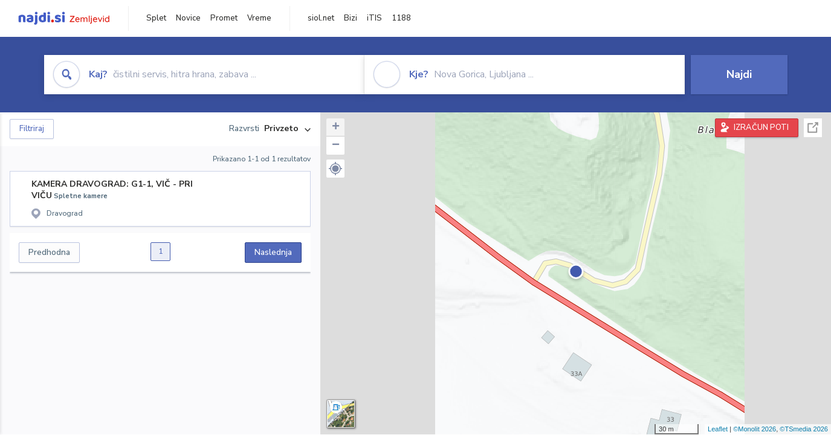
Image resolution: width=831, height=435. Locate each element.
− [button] (336, 146)
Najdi (739, 74)
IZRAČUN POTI (761, 127)
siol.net (321, 18)
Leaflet (718, 429)
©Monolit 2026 (754, 429)
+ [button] (336, 127)
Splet (156, 18)
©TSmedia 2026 (804, 429)
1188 (401, 18)
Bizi (350, 18)
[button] (335, 169)
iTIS (374, 18)
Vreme (259, 18)
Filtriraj (31, 128)
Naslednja (273, 252)
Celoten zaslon (813, 127)
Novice (188, 18)
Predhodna (49, 252)
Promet (224, 18)
